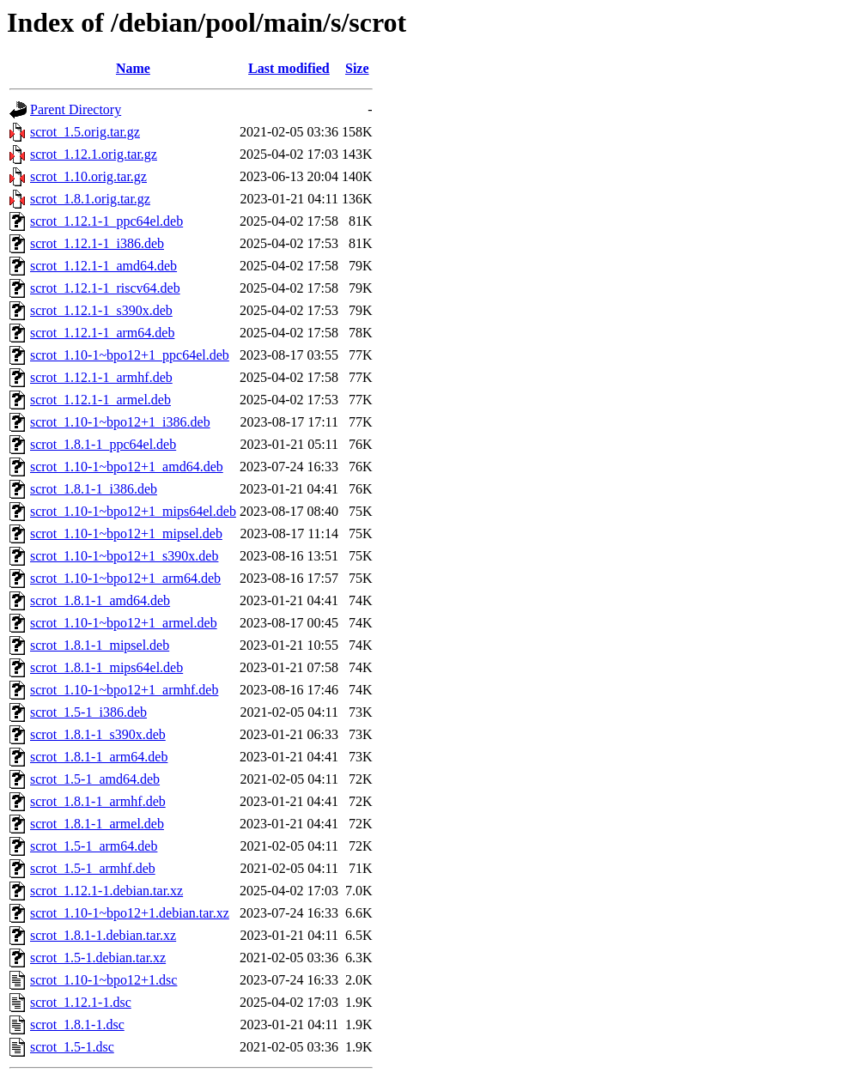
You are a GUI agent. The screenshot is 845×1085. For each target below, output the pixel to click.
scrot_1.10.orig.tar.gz (88, 176)
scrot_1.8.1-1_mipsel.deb (99, 645)
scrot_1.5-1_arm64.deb (93, 846)
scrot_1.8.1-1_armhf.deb (98, 801)
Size (357, 68)
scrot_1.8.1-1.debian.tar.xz (103, 935)
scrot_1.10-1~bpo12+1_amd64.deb (126, 466)
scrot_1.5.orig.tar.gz (85, 131)
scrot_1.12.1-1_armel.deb (100, 399)
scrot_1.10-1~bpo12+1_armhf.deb (124, 689)
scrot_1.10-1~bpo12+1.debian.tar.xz (129, 913)
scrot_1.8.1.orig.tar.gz (90, 198)
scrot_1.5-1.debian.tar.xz (98, 957)
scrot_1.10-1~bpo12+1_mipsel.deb (126, 533)
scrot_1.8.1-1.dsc (77, 1024)
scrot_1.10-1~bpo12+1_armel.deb (123, 622)
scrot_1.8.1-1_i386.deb (93, 489)
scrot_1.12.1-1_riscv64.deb (105, 288)
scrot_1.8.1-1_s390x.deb (98, 734)
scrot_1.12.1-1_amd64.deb (103, 265)
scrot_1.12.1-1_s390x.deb (101, 310)
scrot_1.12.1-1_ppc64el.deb (106, 221)
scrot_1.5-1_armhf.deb (92, 868)
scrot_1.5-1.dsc (72, 1047)
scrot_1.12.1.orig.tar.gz (93, 154)
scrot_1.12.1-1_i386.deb (97, 243)
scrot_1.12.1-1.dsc (80, 1002)
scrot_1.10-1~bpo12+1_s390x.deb (124, 556)
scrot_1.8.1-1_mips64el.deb (106, 667)
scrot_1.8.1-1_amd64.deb (100, 600)
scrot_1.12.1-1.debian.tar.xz (106, 890)
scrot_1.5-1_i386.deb (88, 712)
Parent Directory (75, 109)
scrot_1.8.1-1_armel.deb (97, 823)
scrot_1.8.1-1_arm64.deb (98, 756)
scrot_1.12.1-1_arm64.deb (102, 332)
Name (133, 68)
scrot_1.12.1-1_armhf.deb (101, 377)
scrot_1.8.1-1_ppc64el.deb (103, 444)
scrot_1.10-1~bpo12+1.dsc (103, 980)
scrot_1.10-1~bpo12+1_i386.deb (120, 422)
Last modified (289, 68)
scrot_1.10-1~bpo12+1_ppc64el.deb (129, 355)
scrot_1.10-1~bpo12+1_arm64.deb (125, 578)
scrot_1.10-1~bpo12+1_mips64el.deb (133, 511)
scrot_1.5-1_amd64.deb (95, 779)
